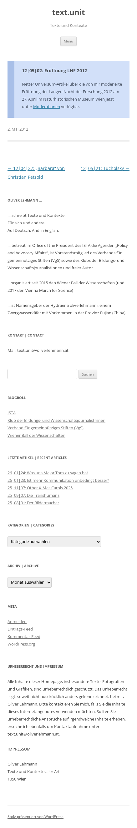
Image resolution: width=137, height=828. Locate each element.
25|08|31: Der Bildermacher (33, 503)
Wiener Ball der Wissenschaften (36, 435)
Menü (68, 41)
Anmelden (17, 621)
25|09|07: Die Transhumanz (33, 495)
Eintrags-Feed (20, 629)
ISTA (12, 413)
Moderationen (46, 106)
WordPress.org (21, 644)
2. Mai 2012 (18, 129)
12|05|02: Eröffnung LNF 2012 (54, 70)
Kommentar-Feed (24, 636)
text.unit (68, 12)
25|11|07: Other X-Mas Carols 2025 (40, 488)
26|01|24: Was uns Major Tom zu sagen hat (48, 473)
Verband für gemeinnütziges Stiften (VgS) (46, 428)
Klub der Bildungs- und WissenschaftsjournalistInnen (56, 420)
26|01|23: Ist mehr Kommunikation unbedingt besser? (58, 480)
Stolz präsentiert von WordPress (35, 816)
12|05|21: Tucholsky (105, 168)
